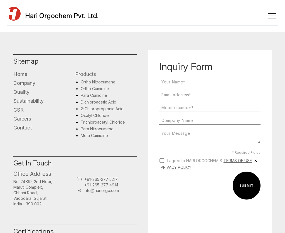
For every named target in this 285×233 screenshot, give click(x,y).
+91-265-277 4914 (101, 184)
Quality (21, 92)
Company (24, 83)
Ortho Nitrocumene (98, 82)
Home (20, 74)
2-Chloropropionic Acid (102, 108)
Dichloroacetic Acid (98, 102)
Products (85, 74)
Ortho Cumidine (95, 88)
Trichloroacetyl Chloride (103, 122)
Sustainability (28, 101)
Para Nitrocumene (97, 128)
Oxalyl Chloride (95, 115)
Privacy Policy (176, 167)
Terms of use (237, 160)
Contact (22, 128)
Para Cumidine (94, 95)
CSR (18, 110)
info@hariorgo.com (101, 190)
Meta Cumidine (94, 135)
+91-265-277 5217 (101, 179)
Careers (22, 119)
